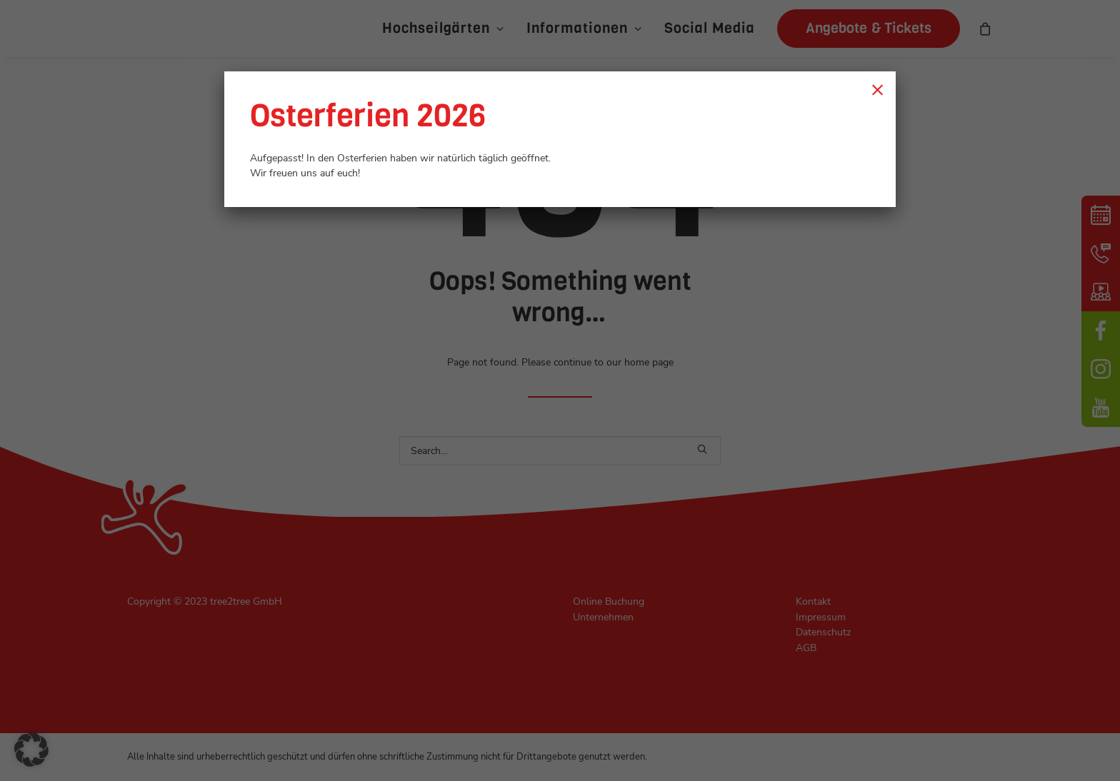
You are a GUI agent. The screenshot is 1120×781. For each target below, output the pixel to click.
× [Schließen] (877, 89)
